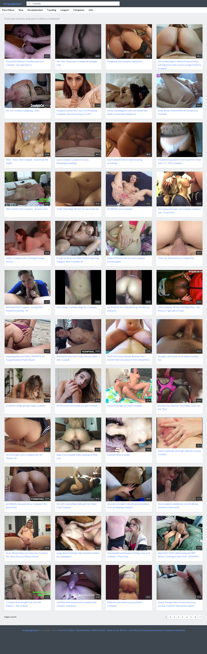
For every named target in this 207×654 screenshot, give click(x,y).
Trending (51, 10)
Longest (65, 10)
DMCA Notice (98, 630)
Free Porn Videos (66, 630)
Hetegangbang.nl (12, 3)
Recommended (35, 10)
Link (91, 10)
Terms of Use (113, 630)
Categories (78, 10)
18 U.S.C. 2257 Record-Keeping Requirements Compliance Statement (152, 630)
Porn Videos (8, 10)
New (21, 10)
